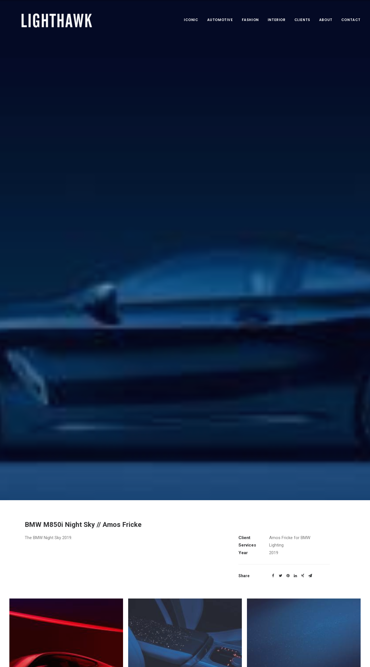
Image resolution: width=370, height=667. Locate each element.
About (325, 19)
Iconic (191, 19)
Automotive (220, 19)
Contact (351, 19)
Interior (277, 19)
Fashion (250, 19)
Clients (302, 19)
